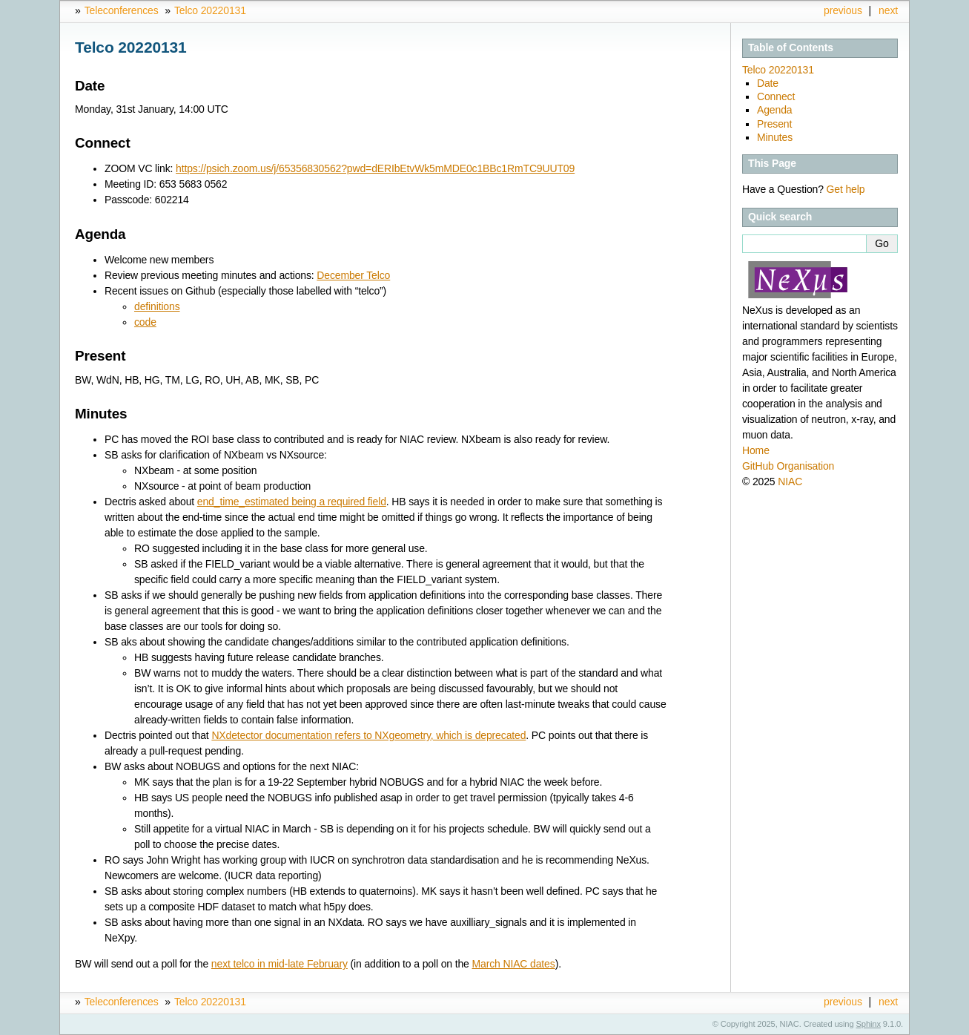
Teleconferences (122, 10)
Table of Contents (790, 47)
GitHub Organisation (788, 466)
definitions (157, 306)
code (145, 322)
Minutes (775, 137)
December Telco (353, 275)
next (888, 10)
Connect (776, 96)
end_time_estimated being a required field (291, 501)
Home (756, 450)
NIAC (790, 481)
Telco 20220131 (210, 10)
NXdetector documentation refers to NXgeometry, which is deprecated (368, 735)
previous (843, 10)
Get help (846, 189)
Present (774, 124)
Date (767, 83)
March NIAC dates (513, 964)
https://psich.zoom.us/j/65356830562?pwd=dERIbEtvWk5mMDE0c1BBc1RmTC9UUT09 (375, 168)
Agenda (774, 110)
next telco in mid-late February (279, 964)
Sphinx (868, 1023)
